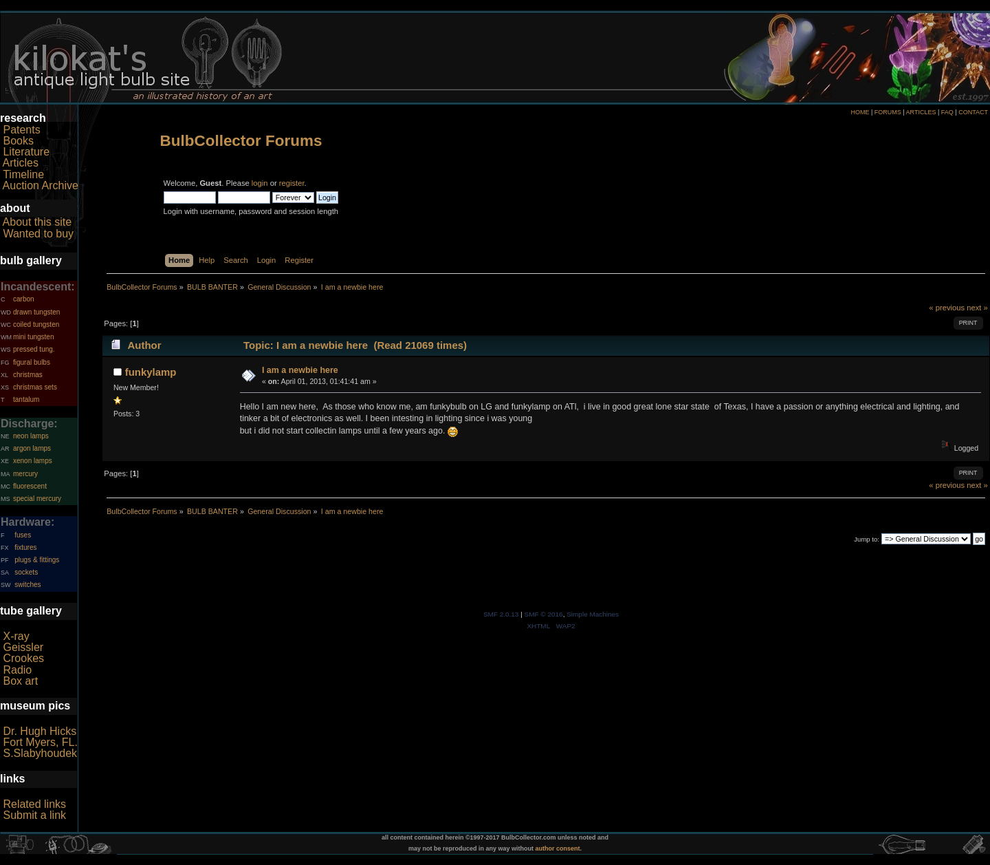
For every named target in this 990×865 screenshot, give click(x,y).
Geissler (23, 647)
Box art (20, 681)
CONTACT (973, 112)
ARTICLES (921, 112)
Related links (34, 804)
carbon (23, 299)
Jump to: (866, 539)
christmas (28, 374)
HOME (859, 112)
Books (18, 141)
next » (977, 307)
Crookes (23, 658)
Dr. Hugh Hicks (39, 731)
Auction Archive (40, 185)
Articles (20, 163)
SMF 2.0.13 (501, 614)
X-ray (16, 636)
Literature (26, 152)
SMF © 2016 (544, 614)
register (292, 183)
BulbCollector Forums (241, 140)
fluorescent (30, 486)
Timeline (23, 174)
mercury (25, 474)
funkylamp (151, 372)
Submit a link (34, 815)
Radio (17, 670)
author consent (558, 848)
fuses (22, 535)
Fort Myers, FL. (40, 742)
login (260, 183)
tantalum (26, 399)
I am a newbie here (300, 370)
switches (27, 584)
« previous (947, 307)
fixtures (25, 547)
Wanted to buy (38, 233)
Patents (21, 130)
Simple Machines (592, 614)
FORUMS (887, 112)
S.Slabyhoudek (40, 753)
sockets (26, 572)
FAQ (947, 112)
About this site (37, 222)
